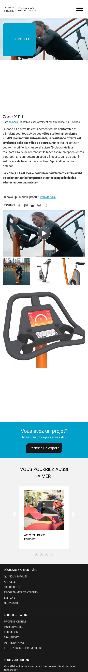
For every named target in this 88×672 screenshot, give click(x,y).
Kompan (13, 122)
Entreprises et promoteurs (23, 648)
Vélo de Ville (48, 197)
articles (10, 581)
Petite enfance (14, 642)
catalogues (12, 587)
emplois (9, 597)
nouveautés (12, 603)
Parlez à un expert (44, 448)
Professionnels (15, 621)
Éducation (11, 632)
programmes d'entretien (21, 592)
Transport (11, 637)
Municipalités (13, 626)
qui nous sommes (16, 576)
